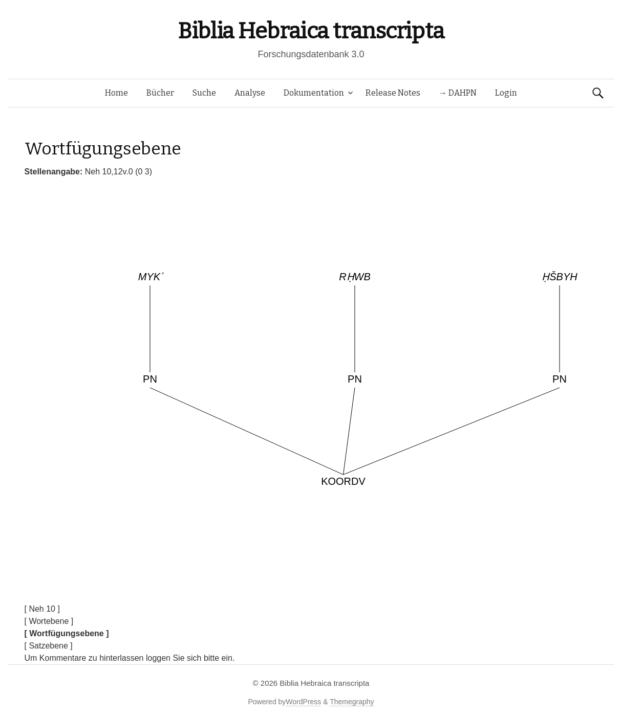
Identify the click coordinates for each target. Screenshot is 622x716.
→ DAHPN (458, 93)
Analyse (249, 93)
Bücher (160, 93)
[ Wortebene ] (49, 621)
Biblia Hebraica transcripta (311, 31)
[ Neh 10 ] (42, 609)
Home (116, 93)
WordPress (303, 702)
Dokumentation (314, 93)
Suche (204, 93)
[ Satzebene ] (49, 645)
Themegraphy (352, 702)
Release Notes (393, 93)
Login (506, 93)
